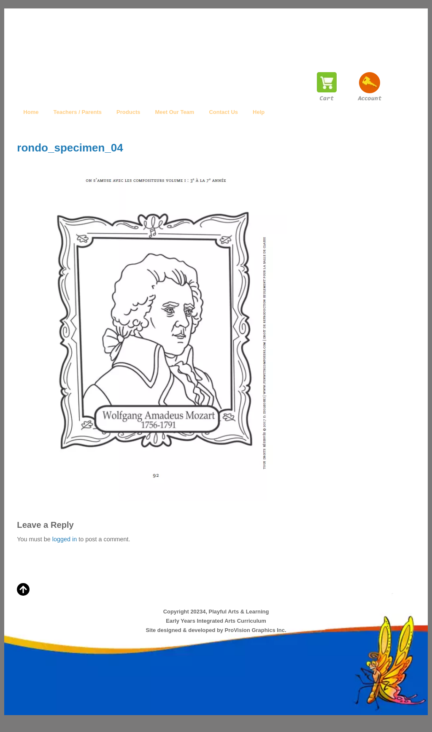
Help (259, 112)
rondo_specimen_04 (70, 147)
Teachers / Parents (77, 112)
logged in (64, 539)
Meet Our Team (174, 112)
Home (30, 112)
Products (128, 112)
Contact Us (223, 112)
